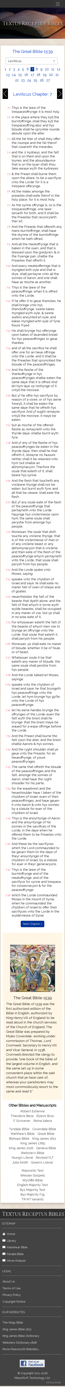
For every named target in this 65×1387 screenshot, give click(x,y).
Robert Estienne (32, 1111)
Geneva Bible (46, 1148)
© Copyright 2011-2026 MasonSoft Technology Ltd (32, 1376)
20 (51, 75)
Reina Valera (42, 1121)
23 (22, 80)
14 (14, 75)
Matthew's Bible (23, 1134)
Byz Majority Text (32, 1190)
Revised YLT (45, 1157)
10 (47, 69)
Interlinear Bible (15, 1247)
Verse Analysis (14, 1260)
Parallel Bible (13, 1254)
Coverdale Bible (44, 1129)
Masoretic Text (33, 1170)
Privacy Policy (11, 1295)
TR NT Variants (32, 1199)
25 (35, 80)
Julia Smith (20, 1162)
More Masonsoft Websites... (21, 1349)
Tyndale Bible (19, 1129)
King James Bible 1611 (17, 1329)
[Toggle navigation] (58, 4)
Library (9, 1240)
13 (7, 75)
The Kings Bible (12, 1322)
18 (38, 75)
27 (48, 80)
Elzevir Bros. (45, 1116)
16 (26, 75)
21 (57, 75)
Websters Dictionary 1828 (19, 1342)
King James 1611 (44, 1138)
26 (42, 80)
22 (16, 80)
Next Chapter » (32, 924)
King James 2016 (21, 1148)
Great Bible (46, 1134)
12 (58, 69)
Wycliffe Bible (32, 1180)
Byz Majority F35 (32, 1194)
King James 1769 (32, 1143)
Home (8, 1234)
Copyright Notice (13, 1301)
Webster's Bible (32, 1153)
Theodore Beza (22, 1116)
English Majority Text (32, 1185)
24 (29, 80)
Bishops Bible (19, 1138)
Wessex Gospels (32, 1175)
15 (20, 75)
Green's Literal (42, 1162)
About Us (8, 1281)
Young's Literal (22, 1157)
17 (32, 75)
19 (44, 75)
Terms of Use (11, 1288)
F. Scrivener (22, 1121)
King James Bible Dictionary (20, 1336)
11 (52, 69)
